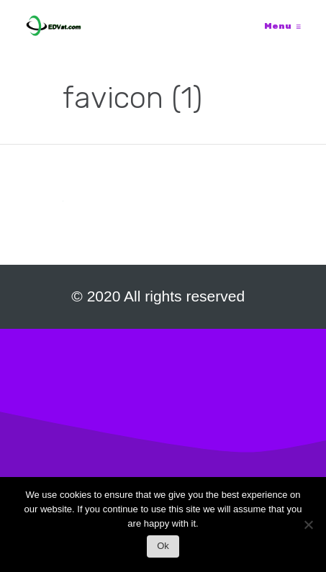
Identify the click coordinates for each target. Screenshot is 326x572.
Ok (163, 545)
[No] (308, 528)
